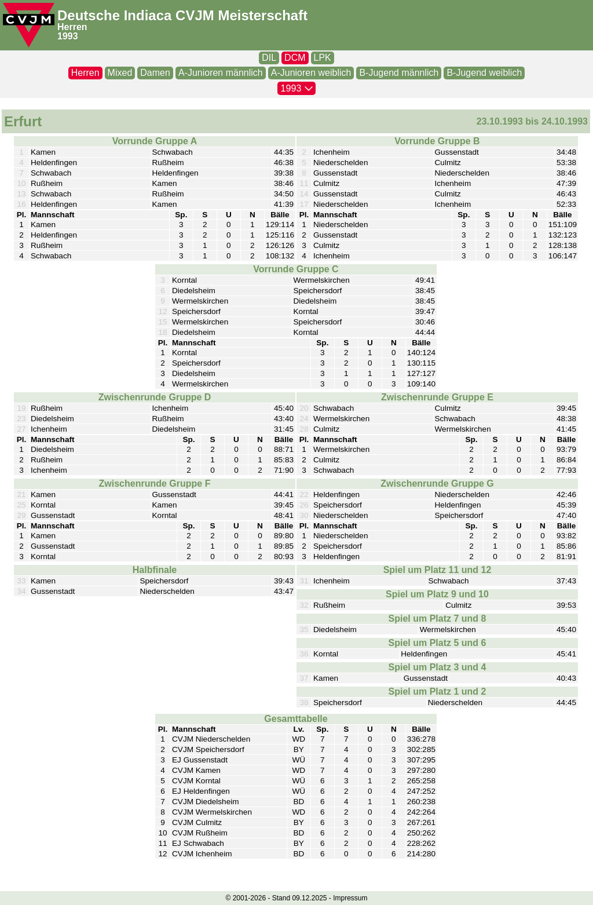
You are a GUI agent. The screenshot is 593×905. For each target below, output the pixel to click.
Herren (72, 27)
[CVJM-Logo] (28, 25)
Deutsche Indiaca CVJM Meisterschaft (182, 15)
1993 (67, 36)
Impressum (350, 898)
